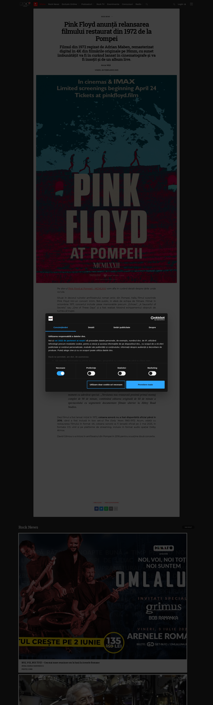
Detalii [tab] (91, 327)
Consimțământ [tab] (61, 327)
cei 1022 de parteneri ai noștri (70, 340)
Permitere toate (145, 384)
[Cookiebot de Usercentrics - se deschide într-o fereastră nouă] (153, 318)
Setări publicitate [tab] (121, 327)
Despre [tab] (152, 327)
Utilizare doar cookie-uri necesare (106, 384)
